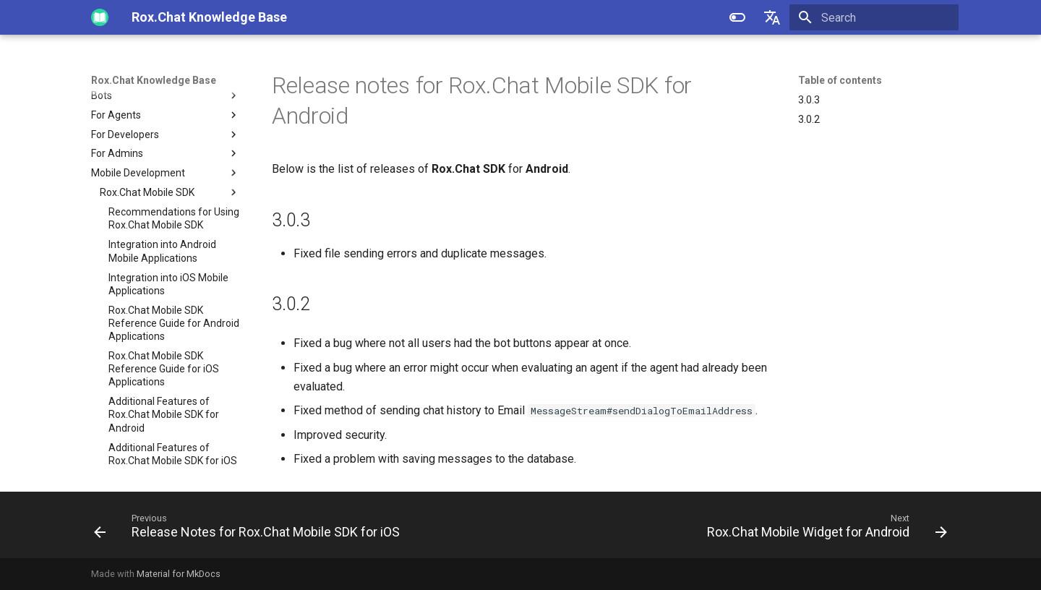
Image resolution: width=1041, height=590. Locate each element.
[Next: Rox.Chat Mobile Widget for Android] (824, 529)
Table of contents (840, 80)
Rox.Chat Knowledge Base (153, 80)
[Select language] (772, 17)
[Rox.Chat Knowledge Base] (99, 17)
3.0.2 (809, 119)
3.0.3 (809, 100)
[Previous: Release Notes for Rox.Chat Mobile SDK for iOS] (249, 529)
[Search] (874, 17)
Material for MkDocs (178, 573)
